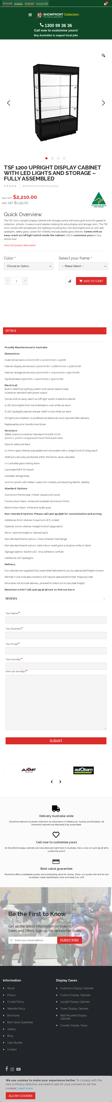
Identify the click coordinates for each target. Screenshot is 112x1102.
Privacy (11, 995)
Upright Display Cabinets (75, 1001)
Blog (10, 1035)
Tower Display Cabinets (74, 1008)
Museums (29, 3)
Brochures (13, 1015)
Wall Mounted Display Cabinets (73, 1017)
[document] (56, 1089)
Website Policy (16, 1008)
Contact (12, 1049)
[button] (103, 58)
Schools (18, 3)
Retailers (7, 3)
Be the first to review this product (40, 186)
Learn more (25, 1088)
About (10, 988)
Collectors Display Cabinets (77, 988)
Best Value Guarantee (20, 1022)
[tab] (54, 330)
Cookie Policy (15, 1001)
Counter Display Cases (73, 1025)
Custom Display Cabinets (75, 995)
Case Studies (15, 1042)
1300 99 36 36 (58, 25)
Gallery (11, 1029)
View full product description (20, 245)
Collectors (42, 3)
